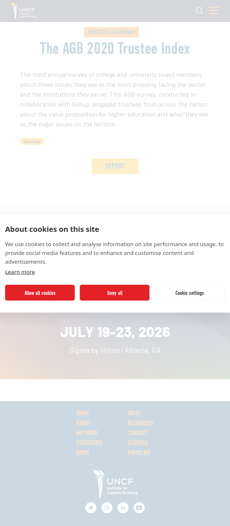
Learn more (20, 271)
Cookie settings (189, 292)
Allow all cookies (40, 292)
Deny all (114, 292)
